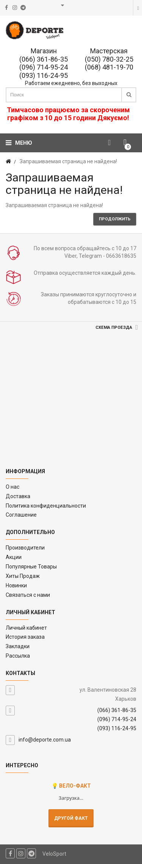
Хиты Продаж (23, 576)
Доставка (18, 496)
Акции (14, 557)
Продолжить (115, 219)
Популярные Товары (31, 567)
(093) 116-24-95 (43, 75)
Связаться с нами (28, 595)
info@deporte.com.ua (45, 740)
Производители (25, 548)
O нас (12, 487)
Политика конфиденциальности (46, 506)
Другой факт (71, 818)
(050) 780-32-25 (109, 59)
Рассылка (18, 656)
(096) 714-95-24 (43, 67)
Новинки (16, 585)
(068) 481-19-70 (109, 67)
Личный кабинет (26, 628)
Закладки (18, 646)
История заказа (25, 637)
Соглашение (21, 515)
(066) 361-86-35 (43, 59)
